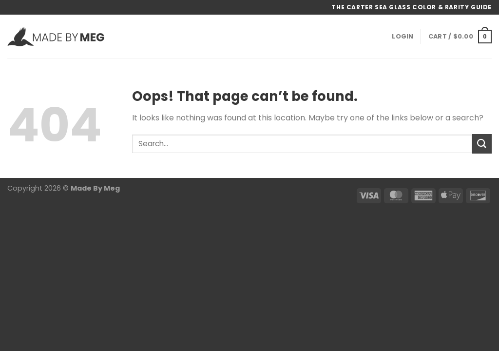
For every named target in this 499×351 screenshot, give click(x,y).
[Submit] (482, 143)
